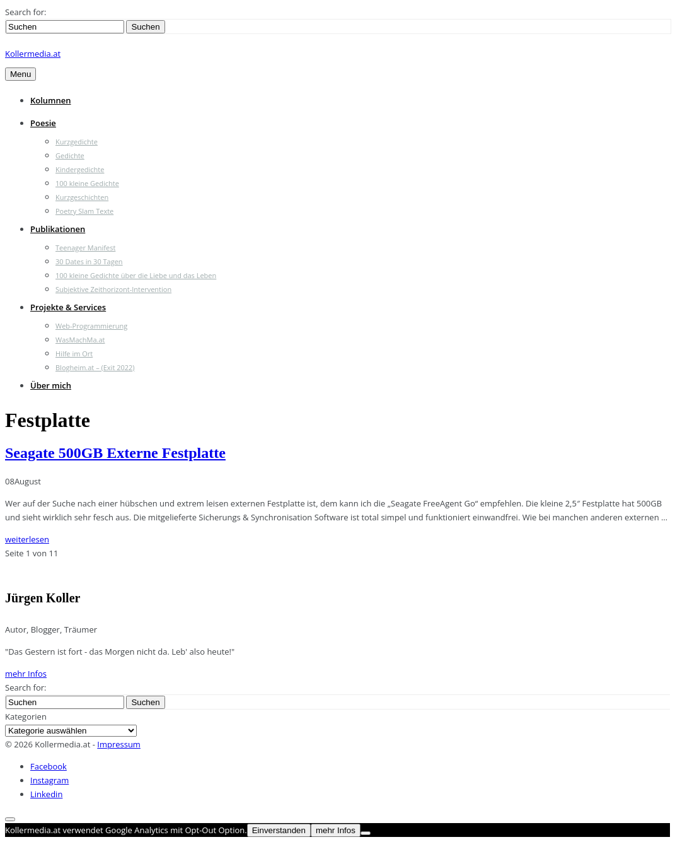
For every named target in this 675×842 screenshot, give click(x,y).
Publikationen (57, 229)
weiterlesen (27, 539)
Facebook (48, 766)
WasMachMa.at (80, 339)
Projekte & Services (68, 307)
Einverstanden (279, 830)
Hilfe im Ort (74, 353)
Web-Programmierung (91, 325)
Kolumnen (50, 100)
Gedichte (69, 155)
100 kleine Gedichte (87, 183)
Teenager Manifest (85, 247)
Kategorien (26, 716)
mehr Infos (26, 673)
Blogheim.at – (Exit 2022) (95, 367)
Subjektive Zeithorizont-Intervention (113, 289)
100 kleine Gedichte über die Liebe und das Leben (135, 275)
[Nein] (366, 833)
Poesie (43, 123)
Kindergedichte (79, 169)
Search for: (25, 12)
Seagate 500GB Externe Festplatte (115, 453)
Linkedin (46, 794)
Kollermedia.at (33, 53)
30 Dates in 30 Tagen (89, 261)
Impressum (119, 744)
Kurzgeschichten (81, 197)
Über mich (50, 385)
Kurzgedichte (76, 141)
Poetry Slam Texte (84, 211)
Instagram (49, 780)
